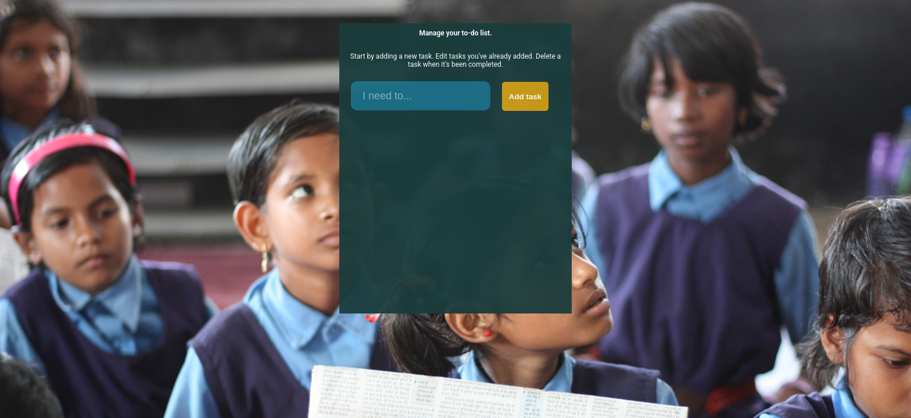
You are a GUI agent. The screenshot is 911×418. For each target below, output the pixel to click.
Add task (525, 96)
